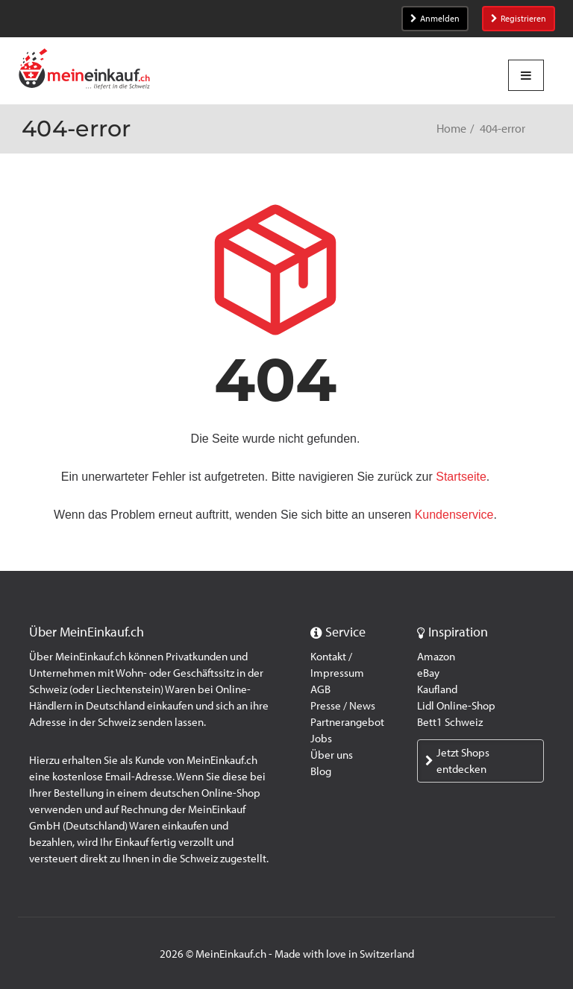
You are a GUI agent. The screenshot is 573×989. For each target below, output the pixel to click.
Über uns (331, 755)
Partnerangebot (347, 722)
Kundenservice (454, 514)
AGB (320, 689)
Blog (320, 771)
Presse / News (342, 705)
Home (451, 128)
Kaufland (437, 689)
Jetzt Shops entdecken (457, 761)
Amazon (436, 656)
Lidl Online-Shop (456, 705)
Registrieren (518, 18)
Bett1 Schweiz (450, 722)
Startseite (461, 476)
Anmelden (435, 18)
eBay (428, 673)
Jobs (321, 738)
